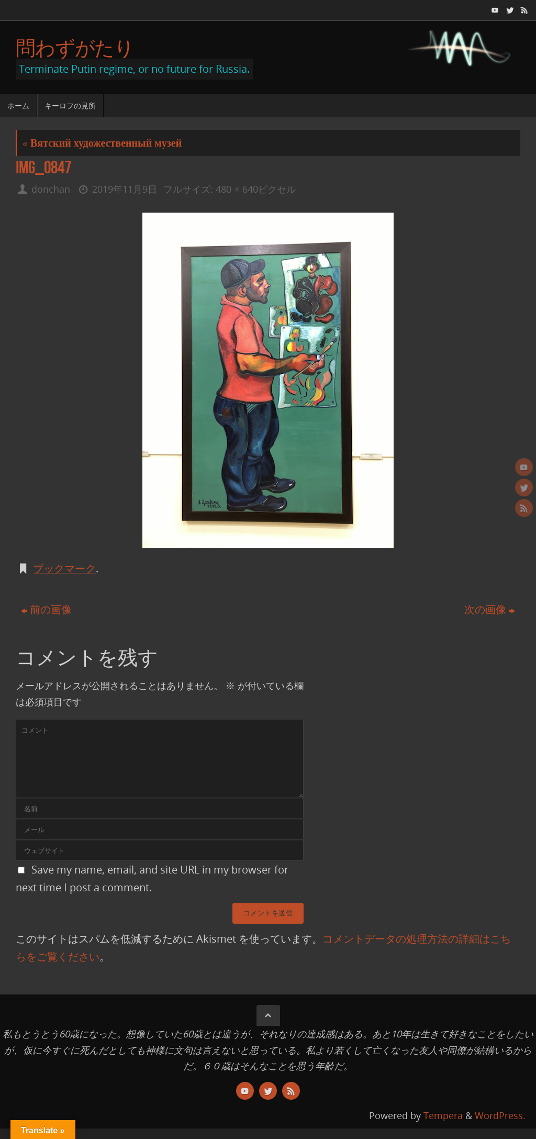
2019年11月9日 (124, 189)
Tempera (443, 1115)
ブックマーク (64, 568)
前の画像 (46, 609)
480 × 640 (237, 189)
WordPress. (500, 1115)
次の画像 (489, 609)
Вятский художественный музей (102, 143)
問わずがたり (75, 48)
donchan (50, 189)
